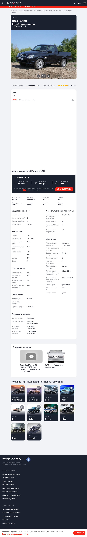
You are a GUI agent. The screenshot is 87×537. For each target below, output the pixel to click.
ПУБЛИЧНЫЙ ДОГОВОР (9, 499)
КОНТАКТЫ (5, 519)
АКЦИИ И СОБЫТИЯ (8, 478)
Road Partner (19, 7)
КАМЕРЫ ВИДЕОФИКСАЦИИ (10, 488)
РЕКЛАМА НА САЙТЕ (8, 523)
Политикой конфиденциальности (15, 534)
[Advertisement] (27, 136)
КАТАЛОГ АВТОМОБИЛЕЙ (10, 492)
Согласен (79, 533)
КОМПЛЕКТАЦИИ (49, 85)
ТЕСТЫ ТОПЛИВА (7, 481)
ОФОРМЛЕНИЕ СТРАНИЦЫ (10, 516)
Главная (4, 7)
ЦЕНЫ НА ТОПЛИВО (64, 189)
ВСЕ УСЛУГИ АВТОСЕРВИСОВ (11, 474)
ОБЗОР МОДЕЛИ (17, 85)
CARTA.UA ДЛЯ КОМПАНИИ (10, 509)
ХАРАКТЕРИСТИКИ (33, 85)
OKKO (24, 190)
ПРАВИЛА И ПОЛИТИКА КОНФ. (11, 495)
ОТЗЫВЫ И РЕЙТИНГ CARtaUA (11, 512)
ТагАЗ (11, 7)
